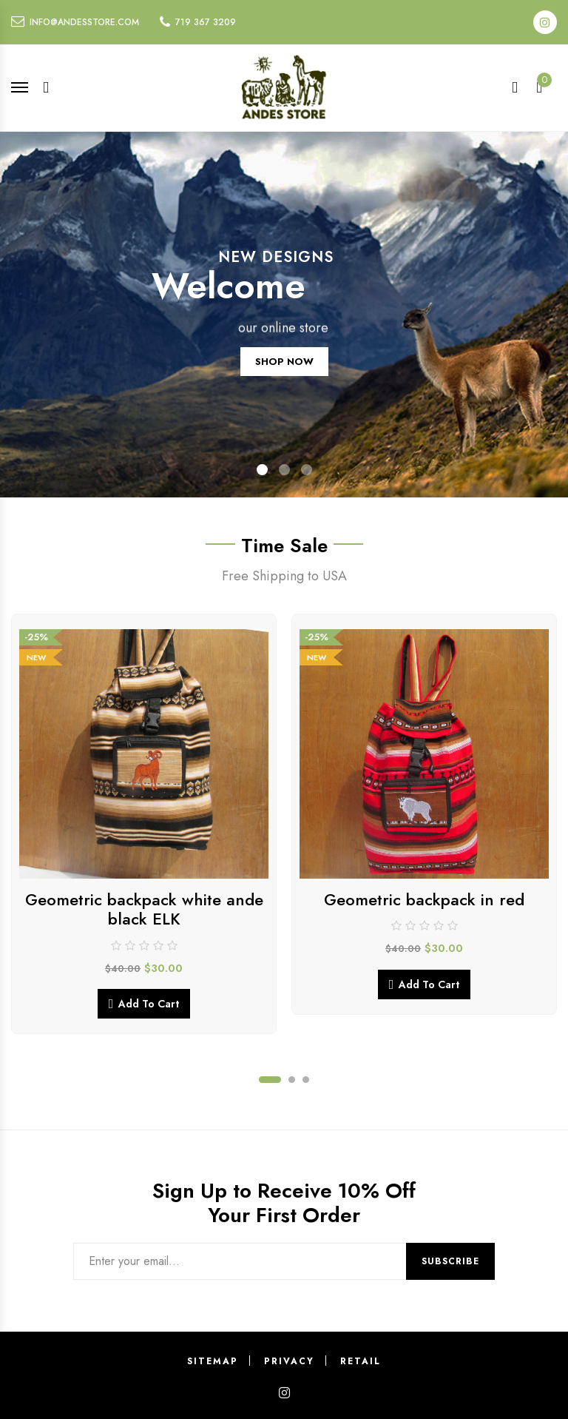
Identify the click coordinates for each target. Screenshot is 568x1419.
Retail (360, 1361)
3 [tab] (305, 1079)
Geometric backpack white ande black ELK (144, 909)
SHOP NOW (284, 375)
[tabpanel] (144, 824)
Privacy (289, 1361)
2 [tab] (291, 1079)
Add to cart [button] (148, 1003)
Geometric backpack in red (424, 899)
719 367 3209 (205, 22)
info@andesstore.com (84, 22)
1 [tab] (270, 1079)
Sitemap (212, 1361)
